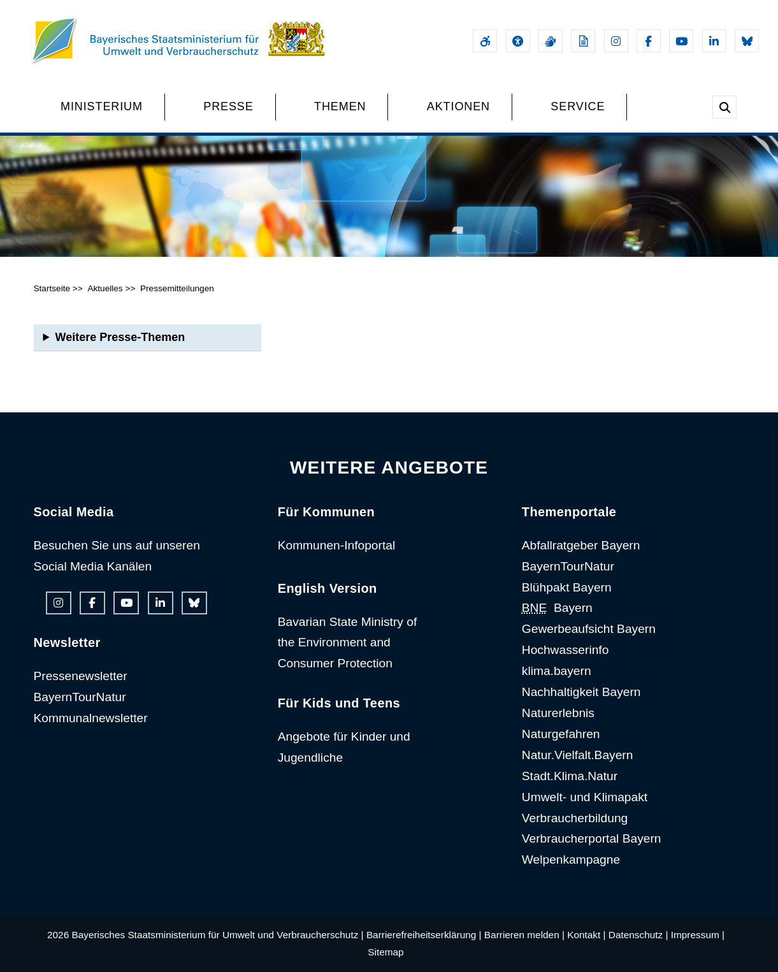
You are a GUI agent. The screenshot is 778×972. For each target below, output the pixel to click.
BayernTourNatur (80, 697)
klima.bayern (556, 671)
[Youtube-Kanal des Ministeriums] (681, 40)
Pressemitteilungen (177, 288)
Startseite (52, 288)
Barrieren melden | (524, 934)
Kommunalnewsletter (91, 718)
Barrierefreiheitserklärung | (424, 934)
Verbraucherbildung (575, 818)
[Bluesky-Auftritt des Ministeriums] (747, 40)
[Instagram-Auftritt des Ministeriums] (616, 40)
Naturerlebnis (558, 713)
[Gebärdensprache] (550, 40)
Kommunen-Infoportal (337, 545)
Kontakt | (586, 934)
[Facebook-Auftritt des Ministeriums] (649, 40)
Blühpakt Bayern (567, 587)
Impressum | (697, 934)
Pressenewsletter (80, 676)
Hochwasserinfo (565, 649)
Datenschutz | (638, 934)
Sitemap (385, 952)
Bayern (557, 607)
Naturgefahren (561, 734)
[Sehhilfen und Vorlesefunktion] (518, 40)
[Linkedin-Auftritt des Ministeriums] (714, 40)
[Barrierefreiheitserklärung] (485, 40)
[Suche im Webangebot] (724, 107)
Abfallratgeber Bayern (581, 545)
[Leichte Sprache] (583, 40)
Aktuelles (104, 288)
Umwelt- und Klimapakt (584, 797)
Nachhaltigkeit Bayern (581, 692)
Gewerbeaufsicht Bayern (589, 628)
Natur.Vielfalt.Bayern (577, 755)
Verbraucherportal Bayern (591, 838)
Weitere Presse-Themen (120, 337)
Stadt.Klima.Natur (569, 776)
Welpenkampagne (571, 859)
